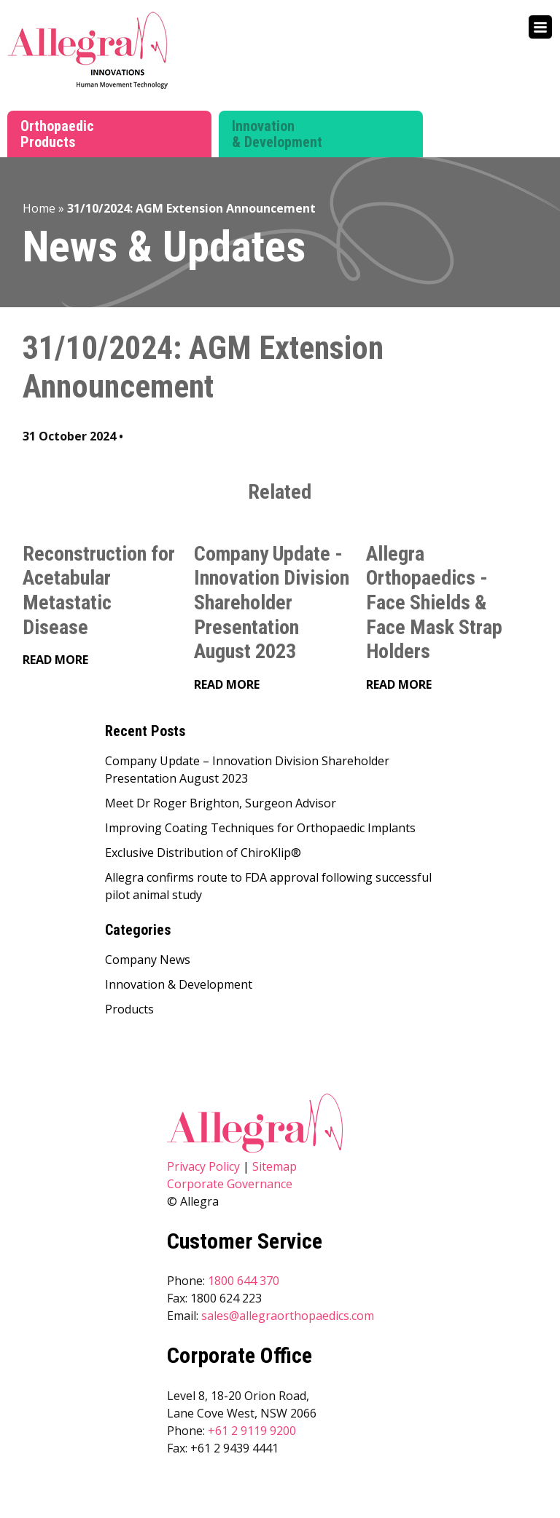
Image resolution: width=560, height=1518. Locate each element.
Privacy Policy (203, 1166)
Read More (55, 660)
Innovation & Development (277, 134)
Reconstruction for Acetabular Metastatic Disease (99, 590)
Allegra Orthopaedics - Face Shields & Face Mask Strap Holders (434, 602)
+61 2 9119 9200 (252, 1431)
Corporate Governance (229, 1184)
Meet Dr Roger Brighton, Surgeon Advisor (220, 803)
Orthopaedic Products (57, 134)
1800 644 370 (243, 1281)
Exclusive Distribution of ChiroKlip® (203, 853)
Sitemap (274, 1166)
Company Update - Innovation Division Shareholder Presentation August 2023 (271, 602)
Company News (147, 960)
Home (39, 208)
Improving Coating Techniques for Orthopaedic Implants (260, 828)
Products (129, 1009)
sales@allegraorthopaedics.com (287, 1316)
